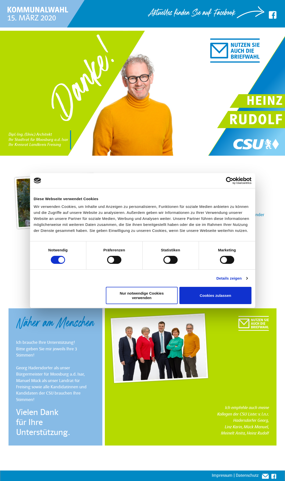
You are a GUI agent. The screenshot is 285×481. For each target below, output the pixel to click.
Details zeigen (229, 278)
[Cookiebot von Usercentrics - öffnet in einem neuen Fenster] (229, 180)
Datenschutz (247, 476)
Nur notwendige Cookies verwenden (142, 295)
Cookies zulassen (215, 295)
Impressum (222, 476)
